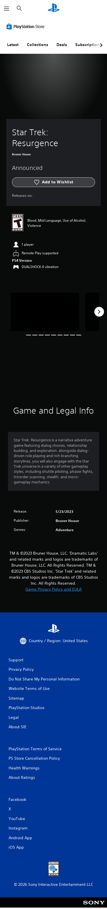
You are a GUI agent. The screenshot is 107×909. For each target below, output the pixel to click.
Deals (61, 44)
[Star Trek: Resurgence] (45, 312)
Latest (13, 44)
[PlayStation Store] (27, 26)
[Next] (99, 312)
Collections (37, 44)
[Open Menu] (6, 8)
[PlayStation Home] (54, 8)
